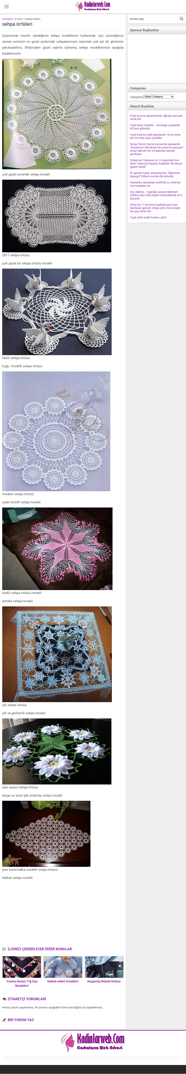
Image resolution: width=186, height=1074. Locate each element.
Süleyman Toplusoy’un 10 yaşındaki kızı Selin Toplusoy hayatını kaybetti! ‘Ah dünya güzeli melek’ (156, 163)
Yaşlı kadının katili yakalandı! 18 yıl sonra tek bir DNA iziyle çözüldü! (155, 136)
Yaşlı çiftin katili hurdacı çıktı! (148, 217)
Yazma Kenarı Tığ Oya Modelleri (22, 983)
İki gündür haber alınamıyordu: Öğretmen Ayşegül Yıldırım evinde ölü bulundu (155, 174)
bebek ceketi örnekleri (63, 981)
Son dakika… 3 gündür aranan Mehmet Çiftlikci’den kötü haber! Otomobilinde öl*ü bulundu (156, 195)
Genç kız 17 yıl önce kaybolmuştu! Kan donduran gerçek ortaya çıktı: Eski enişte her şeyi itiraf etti (155, 208)
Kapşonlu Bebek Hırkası (104, 981)
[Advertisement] (63, 914)
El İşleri (19, 19)
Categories (136, 97)
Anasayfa (7, 19)
